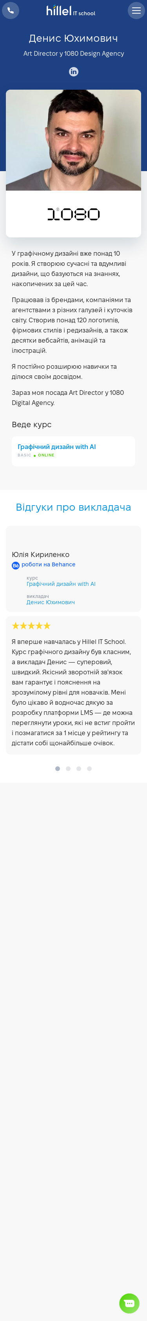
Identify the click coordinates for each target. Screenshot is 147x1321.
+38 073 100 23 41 (10, 10)
